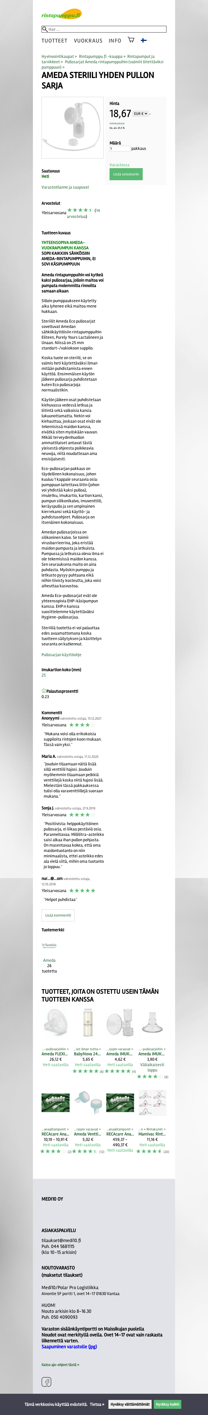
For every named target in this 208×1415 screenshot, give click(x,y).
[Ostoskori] (131, 43)
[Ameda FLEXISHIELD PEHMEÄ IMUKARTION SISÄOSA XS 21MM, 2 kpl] (56, 1047)
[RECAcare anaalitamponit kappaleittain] (56, 1124)
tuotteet (54, 40)
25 (44, 675)
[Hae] (104, 29)
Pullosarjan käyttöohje (61, 654)
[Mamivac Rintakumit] (152, 1124)
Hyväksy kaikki (167, 1404)
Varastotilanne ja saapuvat (65, 187)
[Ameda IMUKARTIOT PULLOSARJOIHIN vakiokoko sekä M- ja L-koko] (120, 1047)
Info (115, 40)
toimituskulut (117, 123)
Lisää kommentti (58, 915)
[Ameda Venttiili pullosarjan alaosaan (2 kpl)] (88, 1124)
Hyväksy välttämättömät (130, 1404)
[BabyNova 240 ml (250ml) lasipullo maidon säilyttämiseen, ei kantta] (88, 1047)
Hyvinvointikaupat (59, 56)
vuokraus (88, 40)
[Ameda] (49, 958)
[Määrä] (120, 148)
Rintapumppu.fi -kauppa (102, 56)
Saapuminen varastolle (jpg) (69, 1347)
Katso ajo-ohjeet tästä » (60, 1365)
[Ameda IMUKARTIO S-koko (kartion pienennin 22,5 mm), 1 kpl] (152, 1047)
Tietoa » (97, 1404)
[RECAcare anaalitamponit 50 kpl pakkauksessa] (120, 1124)
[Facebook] (46, 1382)
